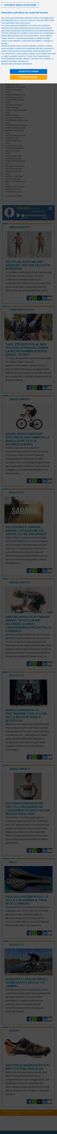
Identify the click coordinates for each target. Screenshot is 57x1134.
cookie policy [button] (25, 23)
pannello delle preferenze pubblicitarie (16, 64)
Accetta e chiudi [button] (28, 71)
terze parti (37, 25)
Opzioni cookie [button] (28, 77)
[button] (20, 5)
